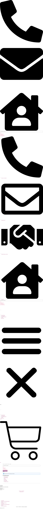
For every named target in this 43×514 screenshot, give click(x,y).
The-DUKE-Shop (3, 315)
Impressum (2, 500)
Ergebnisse (2, 134)
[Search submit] (0, 133)
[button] (21, 362)
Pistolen (5, 479)
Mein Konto (2, 318)
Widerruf (2, 505)
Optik (4, 478)
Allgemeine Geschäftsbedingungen (5, 501)
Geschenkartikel (6, 477)
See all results (5, 469)
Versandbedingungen (3, 416)
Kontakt (2, 317)
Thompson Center (6, 481)
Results (4, 468)
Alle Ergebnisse (2, 135)
